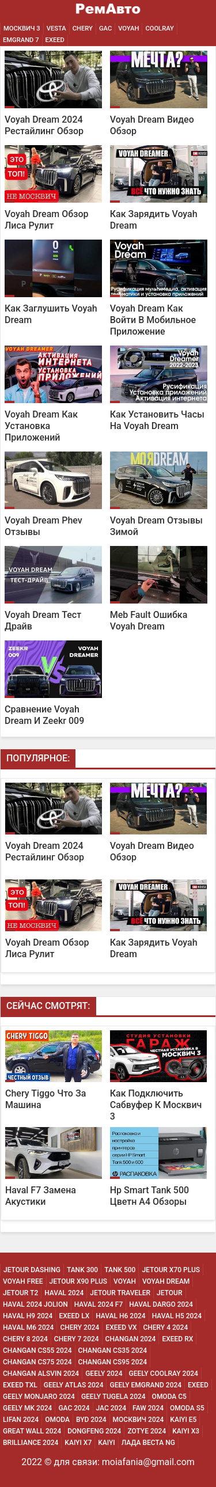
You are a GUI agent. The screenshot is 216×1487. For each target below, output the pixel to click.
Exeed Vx (121, 1327)
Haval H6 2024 (120, 1316)
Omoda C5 (169, 1397)
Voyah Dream (166, 1281)
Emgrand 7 (21, 40)
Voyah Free (23, 1281)
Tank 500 (119, 1270)
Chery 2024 (79, 1327)
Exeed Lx (74, 1316)
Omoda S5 (187, 1408)
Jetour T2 (20, 1293)
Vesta (56, 28)
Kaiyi (106, 1443)
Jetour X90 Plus (79, 1281)
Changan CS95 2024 (112, 1362)
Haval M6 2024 (28, 1327)
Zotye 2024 (146, 1431)
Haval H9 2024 (27, 1316)
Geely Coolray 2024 (163, 1374)
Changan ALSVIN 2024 (41, 1374)
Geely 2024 (103, 1374)
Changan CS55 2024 (37, 1350)
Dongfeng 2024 (94, 1431)
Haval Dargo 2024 (161, 1304)
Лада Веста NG (148, 1443)
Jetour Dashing (31, 1270)
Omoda (57, 1420)
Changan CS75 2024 (37, 1362)
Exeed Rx (177, 1339)
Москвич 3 (21, 28)
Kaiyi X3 (185, 1431)
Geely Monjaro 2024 (39, 1397)
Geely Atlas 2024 (74, 1385)
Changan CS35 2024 (112, 1350)
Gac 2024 (73, 1408)
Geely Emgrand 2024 (145, 1385)
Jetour (169, 1293)
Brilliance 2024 (30, 1443)
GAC (105, 28)
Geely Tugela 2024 (113, 1397)
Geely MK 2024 (27, 1408)
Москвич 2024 (138, 1420)
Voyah (128, 28)
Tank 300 (82, 1270)
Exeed (198, 1385)
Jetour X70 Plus (171, 1270)
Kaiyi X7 (78, 1443)
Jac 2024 (111, 1408)
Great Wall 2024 (32, 1431)
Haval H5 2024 (177, 1316)
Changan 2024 (130, 1339)
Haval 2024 (64, 1293)
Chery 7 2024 (76, 1339)
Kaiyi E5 (183, 1420)
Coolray (159, 28)
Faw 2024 (148, 1408)
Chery (83, 28)
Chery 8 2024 (25, 1339)
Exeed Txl (20, 1385)
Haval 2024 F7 (98, 1304)
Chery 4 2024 (165, 1327)
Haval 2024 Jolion (35, 1304)
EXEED (55, 40)
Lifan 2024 (21, 1420)
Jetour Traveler (120, 1293)
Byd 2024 (91, 1420)
